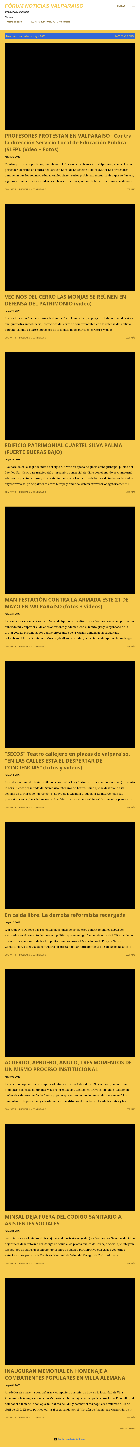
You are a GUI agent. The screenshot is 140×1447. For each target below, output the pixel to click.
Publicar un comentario (32, 189)
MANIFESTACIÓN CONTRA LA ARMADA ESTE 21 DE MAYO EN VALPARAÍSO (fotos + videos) (67, 603)
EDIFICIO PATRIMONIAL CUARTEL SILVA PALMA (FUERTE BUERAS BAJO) (63, 449)
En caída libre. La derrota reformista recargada (65, 914)
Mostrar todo (124, 36)
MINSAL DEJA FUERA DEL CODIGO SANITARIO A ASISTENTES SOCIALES (63, 1220)
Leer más (130, 189)
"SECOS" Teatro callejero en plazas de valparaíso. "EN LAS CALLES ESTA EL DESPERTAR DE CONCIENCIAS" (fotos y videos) (67, 760)
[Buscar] (121, 6)
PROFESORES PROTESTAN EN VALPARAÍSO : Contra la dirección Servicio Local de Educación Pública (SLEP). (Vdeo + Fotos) (68, 142)
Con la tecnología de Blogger (70, 1439)
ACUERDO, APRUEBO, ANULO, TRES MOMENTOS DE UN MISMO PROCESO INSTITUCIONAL (68, 1066)
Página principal (13, 21)
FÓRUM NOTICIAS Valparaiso (44, 6)
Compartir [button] (10, 189)
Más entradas (127, 1428)
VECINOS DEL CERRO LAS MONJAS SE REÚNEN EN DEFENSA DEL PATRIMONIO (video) (65, 300)
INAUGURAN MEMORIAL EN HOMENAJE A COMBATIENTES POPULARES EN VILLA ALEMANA (65, 1374)
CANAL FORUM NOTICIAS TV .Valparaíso (48, 21)
